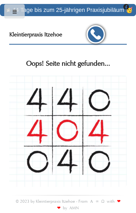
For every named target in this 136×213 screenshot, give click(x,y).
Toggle (15, 13)
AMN (74, 207)
